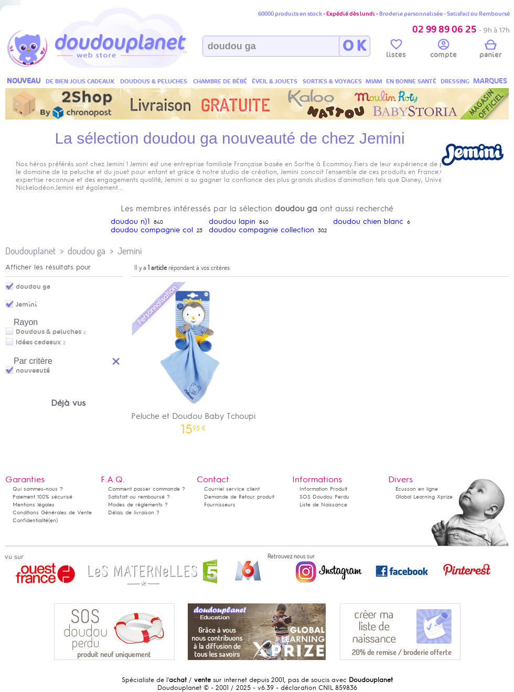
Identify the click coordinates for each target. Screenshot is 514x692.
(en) (53, 520)
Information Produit (323, 489)
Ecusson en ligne (416, 489)
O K (354, 46)
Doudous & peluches (48, 332)
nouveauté (33, 370)
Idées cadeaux (38, 342)
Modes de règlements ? (138, 504)
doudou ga (86, 251)
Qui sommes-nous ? (38, 489)
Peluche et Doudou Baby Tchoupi (193, 357)
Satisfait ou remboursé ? (139, 497)
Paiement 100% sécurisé (42, 497)
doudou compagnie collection (261, 230)
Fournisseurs (219, 504)
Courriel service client (232, 489)
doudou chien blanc (368, 221)
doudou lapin (232, 221)
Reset (116, 359)
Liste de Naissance (323, 504)
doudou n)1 (130, 221)
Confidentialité (30, 520)
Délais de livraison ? (133, 512)
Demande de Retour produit (239, 497)
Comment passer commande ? (146, 489)
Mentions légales (34, 504)
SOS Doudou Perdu (324, 497)
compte (443, 50)
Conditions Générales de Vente (52, 512)
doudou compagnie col (152, 230)
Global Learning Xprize (424, 497)
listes (396, 50)
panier (490, 50)
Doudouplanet (30, 251)
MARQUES (490, 81)
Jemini (129, 251)
